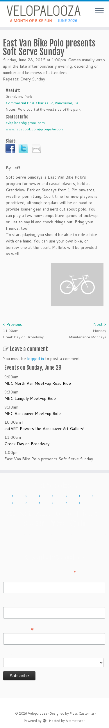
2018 (20, 503)
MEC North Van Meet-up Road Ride (37, 383)
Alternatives (74, 720)
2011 (20, 496)
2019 (34, 503)
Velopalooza (37, 713)
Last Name (13, 603)
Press (56, 523)
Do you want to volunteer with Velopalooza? (44, 654)
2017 (101, 496)
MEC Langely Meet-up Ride (30, 398)
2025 (87, 503)
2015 (74, 496)
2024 (74, 503)
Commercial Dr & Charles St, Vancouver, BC (42, 102)
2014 (60, 496)
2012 (34, 496)
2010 (7, 496)
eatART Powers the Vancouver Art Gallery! (44, 429)
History (89, 514)
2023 (60, 503)
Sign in (77, 523)
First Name (13, 577)
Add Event (19, 514)
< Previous (12, 324)
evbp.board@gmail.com (25, 122)
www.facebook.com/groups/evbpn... (35, 129)
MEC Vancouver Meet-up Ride (32, 413)
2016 (87, 496)
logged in (35, 359)
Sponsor (34, 523)
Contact (65, 514)
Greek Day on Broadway (26, 444)
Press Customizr (82, 713)
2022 (47, 503)
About (43, 514)
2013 (47, 496)
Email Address (18, 628)
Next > (99, 324)
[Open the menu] (99, 11)
